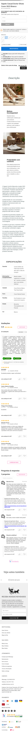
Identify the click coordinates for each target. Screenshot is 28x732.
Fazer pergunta (22, 474)
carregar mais (14, 462)
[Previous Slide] (1, 580)
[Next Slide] (27, 580)
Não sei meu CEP (23, 65)
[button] (2, 37)
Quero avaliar (22, 327)
